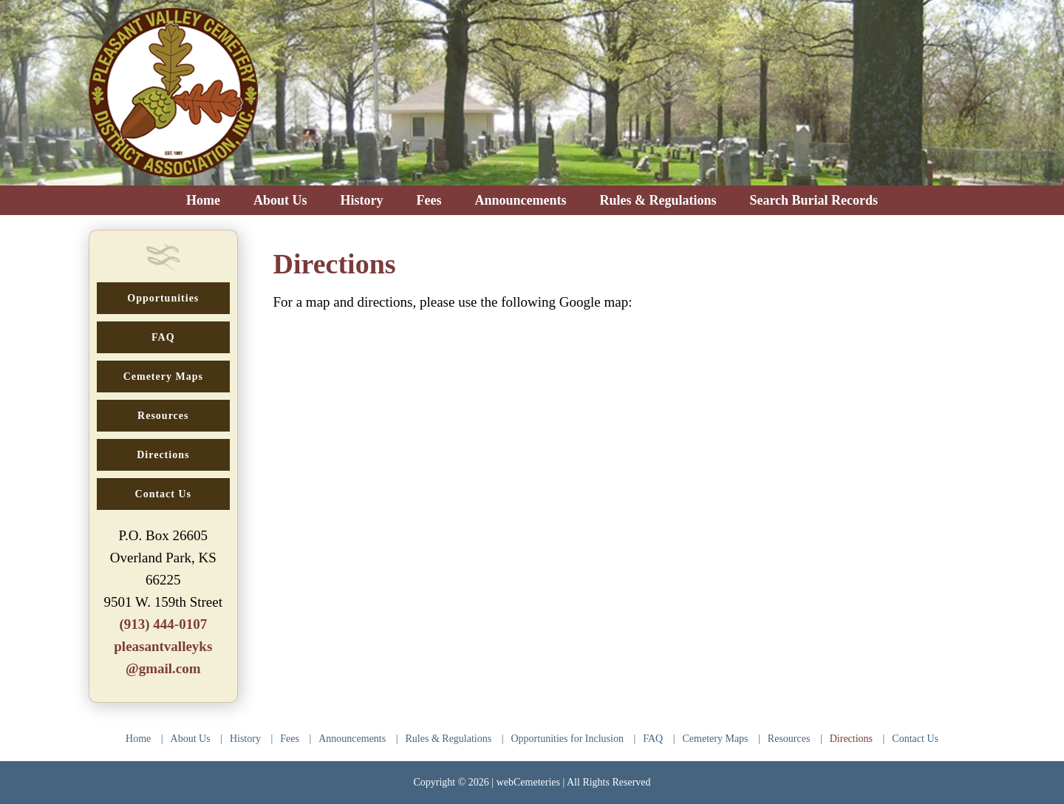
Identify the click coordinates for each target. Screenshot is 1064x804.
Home (138, 738)
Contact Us (915, 738)
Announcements (352, 738)
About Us (191, 738)
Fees (289, 738)
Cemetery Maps (715, 738)
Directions (851, 738)
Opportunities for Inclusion (567, 738)
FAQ (653, 738)
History (245, 738)
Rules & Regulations (449, 738)
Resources (789, 738)
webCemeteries (528, 782)
